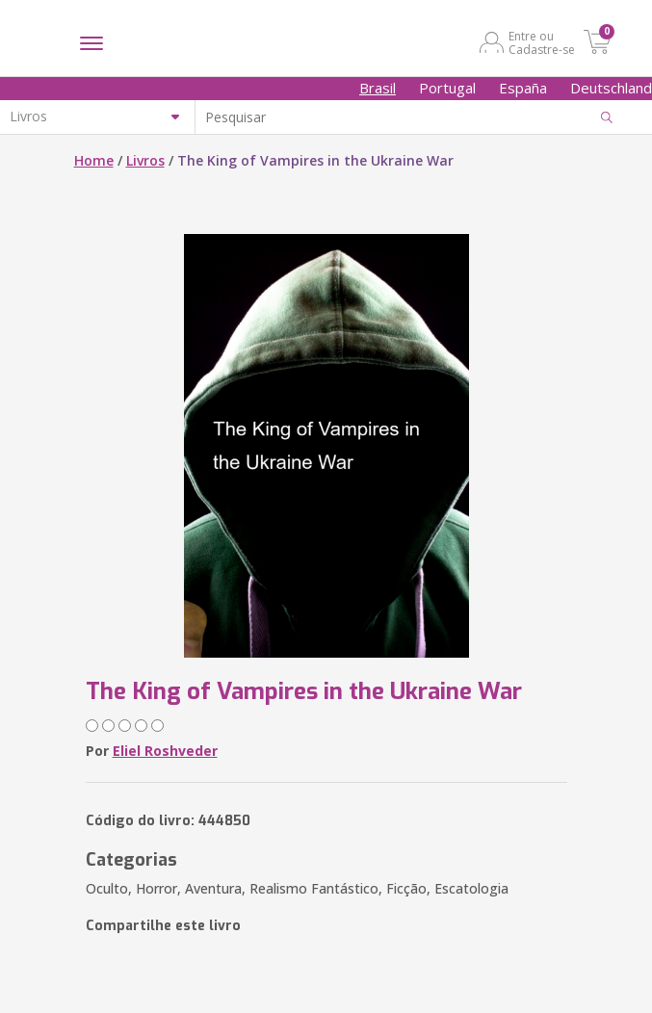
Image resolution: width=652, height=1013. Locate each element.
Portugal (447, 87)
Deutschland (611, 87)
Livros (145, 160)
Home (94, 160)
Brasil (377, 87)
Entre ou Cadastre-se (542, 42)
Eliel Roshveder (165, 750)
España (523, 87)
